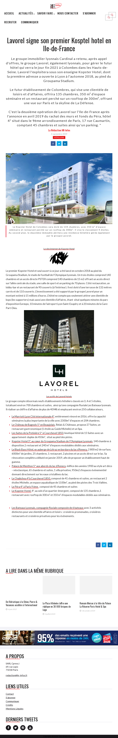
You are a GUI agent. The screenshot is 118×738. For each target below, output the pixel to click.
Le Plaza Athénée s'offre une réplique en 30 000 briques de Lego (57, 607)
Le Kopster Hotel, (21, 490)
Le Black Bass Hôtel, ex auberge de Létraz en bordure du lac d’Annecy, (50, 449)
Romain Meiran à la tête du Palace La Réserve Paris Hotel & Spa (95, 605)
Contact (10, 694)
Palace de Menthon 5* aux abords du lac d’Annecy (39, 466)
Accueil (9, 13)
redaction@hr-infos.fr (16, 675)
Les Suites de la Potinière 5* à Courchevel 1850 (37, 433)
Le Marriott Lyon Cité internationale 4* (33, 416)
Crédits (9, 705)
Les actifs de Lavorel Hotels (59, 396)
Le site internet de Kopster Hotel (59, 248)
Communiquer (29, 22)
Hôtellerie (59, 137)
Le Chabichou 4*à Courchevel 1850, (31, 478)
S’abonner (89, 13)
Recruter (10, 22)
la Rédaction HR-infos (59, 130)
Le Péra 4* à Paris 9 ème (25, 486)
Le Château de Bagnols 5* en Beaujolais (33, 424)
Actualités (26, 13)
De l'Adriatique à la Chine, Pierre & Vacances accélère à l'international (21, 603)
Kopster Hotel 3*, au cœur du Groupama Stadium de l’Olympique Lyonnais (52, 441)
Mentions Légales (14, 708)
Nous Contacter (67, 13)
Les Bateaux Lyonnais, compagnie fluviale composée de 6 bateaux (48, 507)
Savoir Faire (45, 13)
